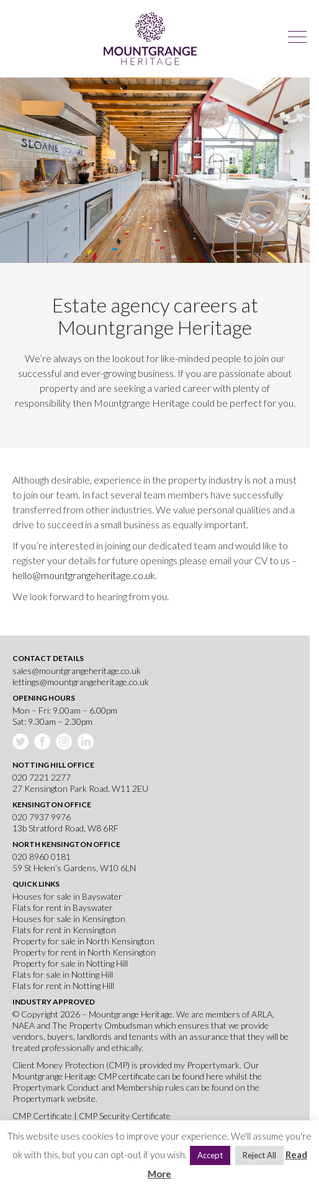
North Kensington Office (66, 844)
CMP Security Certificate (125, 1115)
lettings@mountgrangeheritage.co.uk (80, 681)
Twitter (21, 743)
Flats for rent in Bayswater (62, 907)
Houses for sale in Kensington (68, 918)
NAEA (23, 1025)
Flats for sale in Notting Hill (62, 974)
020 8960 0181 (41, 856)
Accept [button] (210, 1155)
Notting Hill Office (53, 764)
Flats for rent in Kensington (64, 929)
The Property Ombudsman (102, 1025)
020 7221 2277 (41, 777)
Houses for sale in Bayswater (67, 896)
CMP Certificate (43, 1115)
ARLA (261, 1014)
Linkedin (87, 743)
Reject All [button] (259, 1155)
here (214, 1076)
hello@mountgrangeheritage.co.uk (83, 575)
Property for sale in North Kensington (83, 941)
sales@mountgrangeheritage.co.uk (76, 670)
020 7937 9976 (41, 817)
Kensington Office (51, 804)
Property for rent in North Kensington (84, 952)
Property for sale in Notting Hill (70, 963)
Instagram (65, 743)
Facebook (43, 743)
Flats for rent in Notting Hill (63, 985)
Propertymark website (54, 1098)
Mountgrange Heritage (150, 38)
